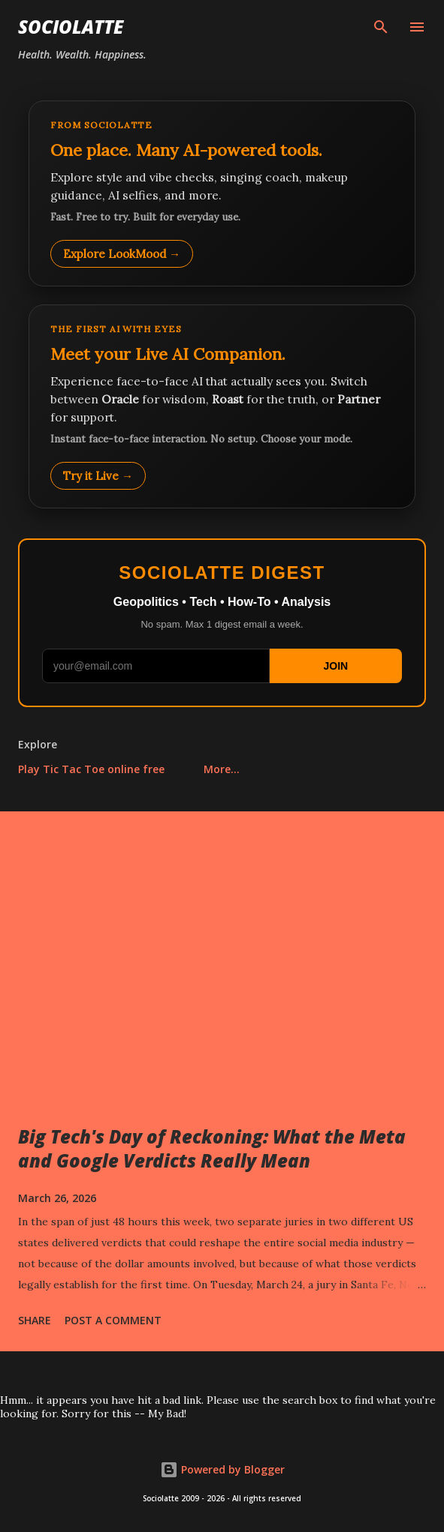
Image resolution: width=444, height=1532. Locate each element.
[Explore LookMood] (222, 193)
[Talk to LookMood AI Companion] (222, 406)
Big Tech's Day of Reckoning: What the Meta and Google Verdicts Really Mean (212, 1148)
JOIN (335, 666)
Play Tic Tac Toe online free (91, 769)
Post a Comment (113, 1320)
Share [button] (34, 1320)
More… (222, 769)
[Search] (381, 27)
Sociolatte (70, 26)
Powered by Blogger (222, 1469)
